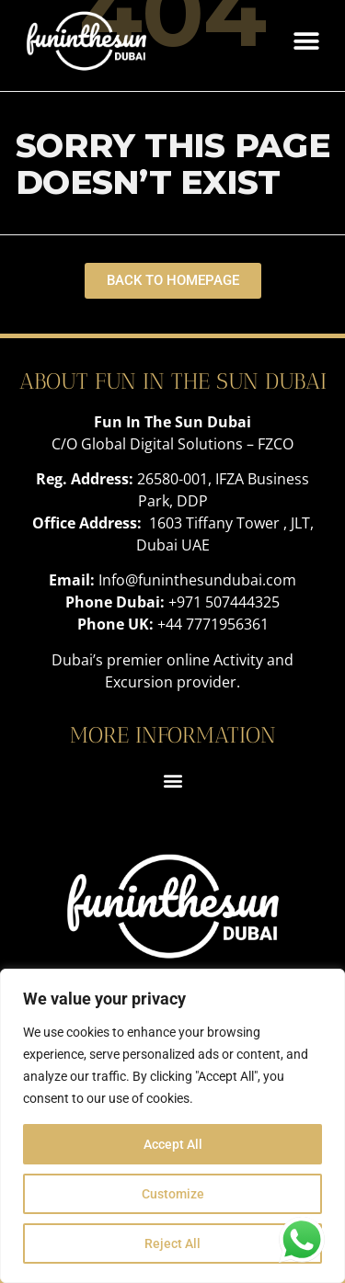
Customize (173, 1193)
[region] (172, 1126)
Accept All (173, 1144)
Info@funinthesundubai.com (197, 580)
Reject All (172, 1243)
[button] (306, 41)
